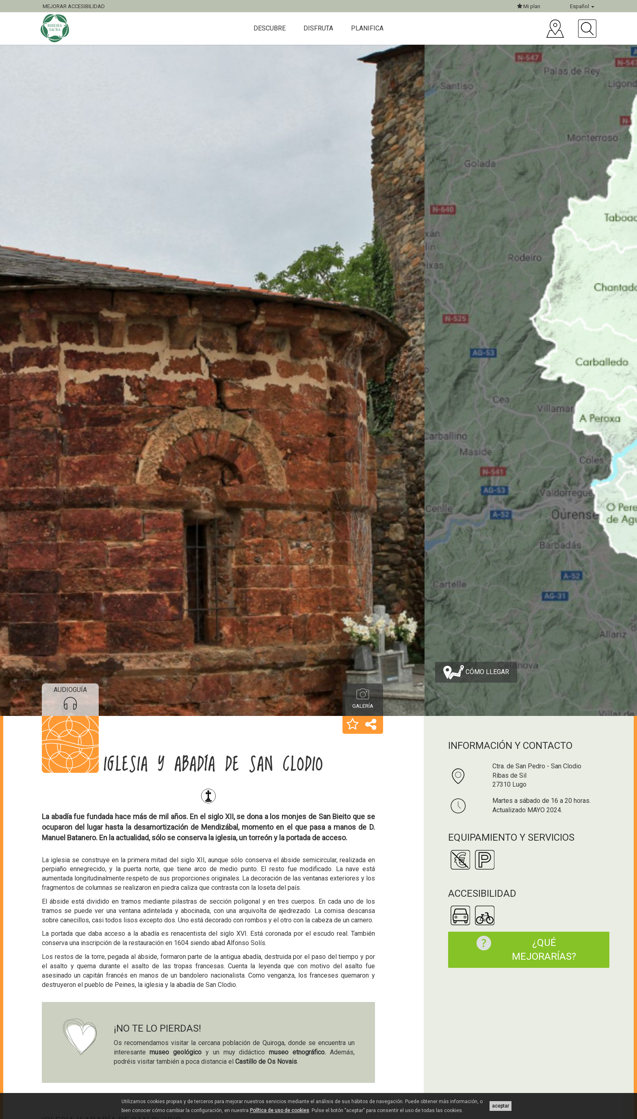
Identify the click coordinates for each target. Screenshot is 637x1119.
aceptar (500, 1106)
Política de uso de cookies (279, 1110)
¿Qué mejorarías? (522, 949)
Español (582, 6)
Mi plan (528, 6)
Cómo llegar (476, 672)
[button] (352, 725)
